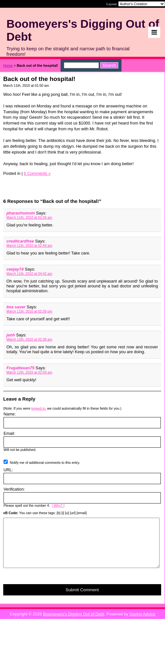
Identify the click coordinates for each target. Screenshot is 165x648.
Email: (9, 433)
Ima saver (15, 306)
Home (8, 65)
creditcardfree (20, 241)
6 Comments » (37, 173)
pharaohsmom (20, 213)
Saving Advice (142, 623)
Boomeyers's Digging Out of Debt (73, 623)
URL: (8, 469)
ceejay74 (15, 269)
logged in (38, 408)
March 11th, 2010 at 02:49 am (29, 245)
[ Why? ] (58, 505)
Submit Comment (82, 599)
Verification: (14, 489)
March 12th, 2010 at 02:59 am (29, 372)
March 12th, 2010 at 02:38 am (29, 339)
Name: (10, 414)
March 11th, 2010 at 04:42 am (29, 273)
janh (10, 335)
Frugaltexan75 (20, 367)
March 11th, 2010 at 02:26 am (29, 217)
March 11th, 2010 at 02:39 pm (29, 311)
